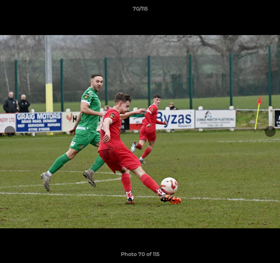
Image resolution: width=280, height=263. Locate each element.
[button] (271, 10)
